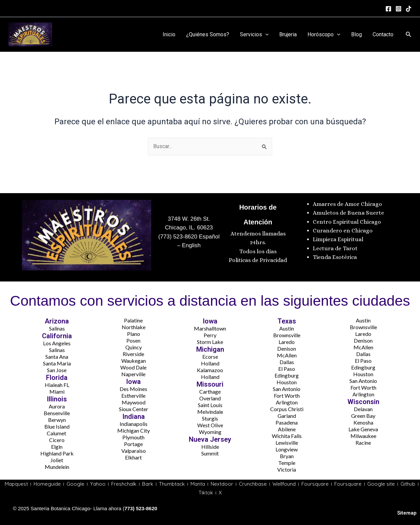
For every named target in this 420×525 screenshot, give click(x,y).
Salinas (57, 328)
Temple (286, 463)
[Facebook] (388, 9)
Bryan (287, 456)
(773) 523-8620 (177, 236)
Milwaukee (363, 436)
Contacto (383, 34)
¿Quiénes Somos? (207, 34)
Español (208, 236)
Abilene (287, 429)
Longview (287, 449)
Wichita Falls (287, 436)
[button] (409, 34)
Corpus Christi (286, 409)
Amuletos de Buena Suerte (348, 213)
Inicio (169, 34)
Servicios (254, 34)
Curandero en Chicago (343, 230)
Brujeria (288, 34)
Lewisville (287, 442)
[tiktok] (409, 9)
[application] (265, 34)
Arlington (287, 402)
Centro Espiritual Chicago (347, 222)
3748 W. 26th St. (189, 219)
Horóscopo (323, 34)
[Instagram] (398, 9)
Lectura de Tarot (335, 248)
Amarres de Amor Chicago (347, 204)
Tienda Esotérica (335, 257)
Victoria (286, 469)
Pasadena (287, 422)
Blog (356, 34)
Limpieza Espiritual (338, 239)
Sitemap (407, 513)
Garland (287, 415)
